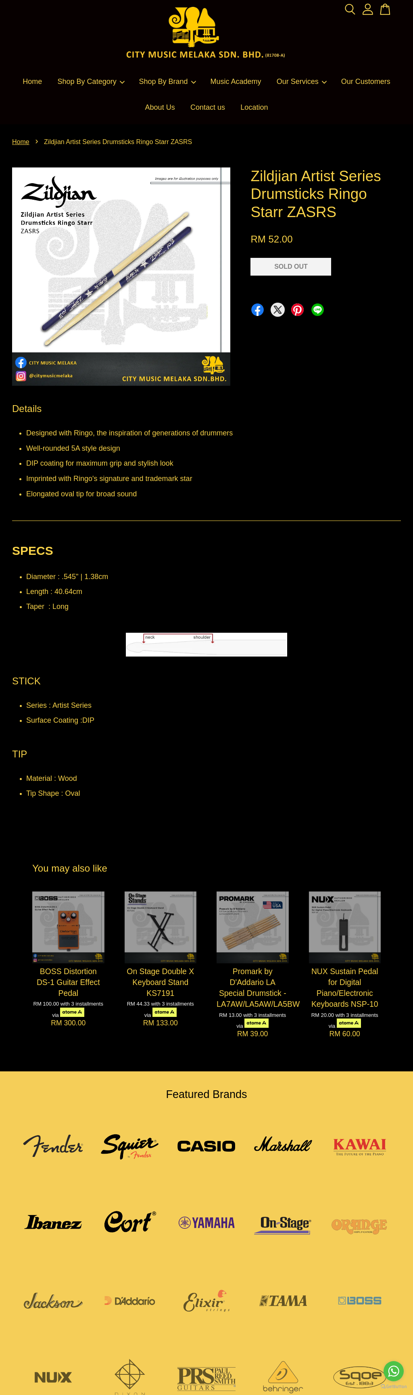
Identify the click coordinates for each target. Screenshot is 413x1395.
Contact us (207, 107)
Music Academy (235, 81)
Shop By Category (91, 81)
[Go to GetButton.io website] (394, 1386)
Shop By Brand (168, 81)
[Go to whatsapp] (394, 1371)
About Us (160, 107)
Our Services (302, 81)
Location (254, 107)
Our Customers (365, 81)
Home (32, 81)
